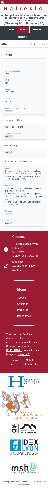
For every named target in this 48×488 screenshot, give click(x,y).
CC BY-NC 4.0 (14, 350)
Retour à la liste (39, 44)
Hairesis (24, 8)
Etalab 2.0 (24, 354)
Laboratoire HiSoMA (21, 360)
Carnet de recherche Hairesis (26, 364)
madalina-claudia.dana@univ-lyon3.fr (19, 265)
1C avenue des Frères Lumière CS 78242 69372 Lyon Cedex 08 (21, 249)
